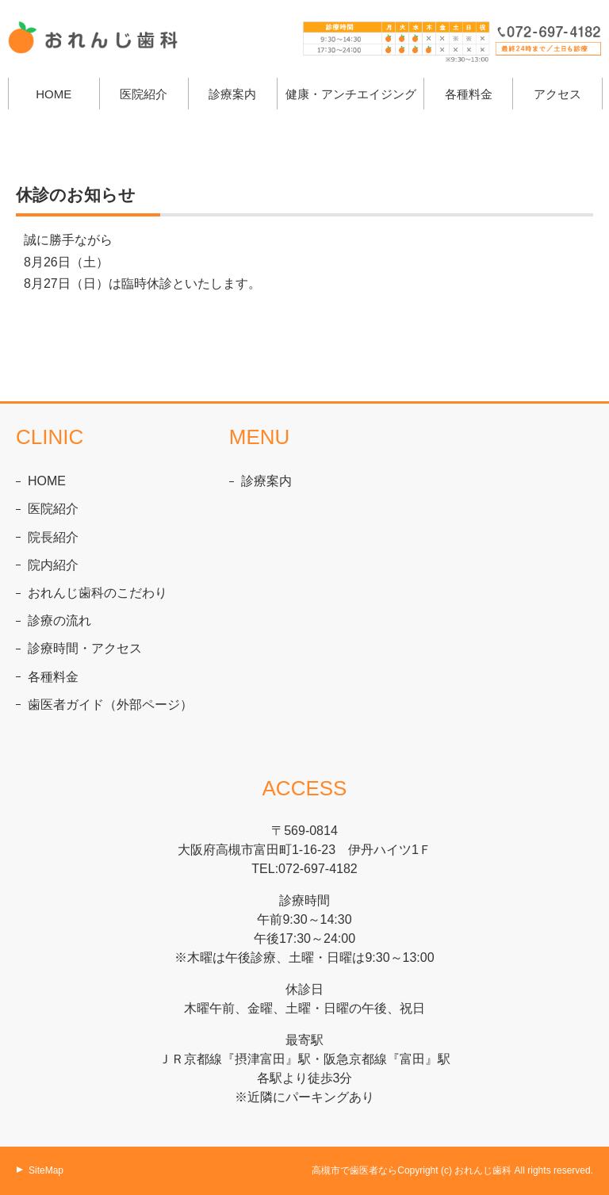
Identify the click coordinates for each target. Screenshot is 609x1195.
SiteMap (46, 1170)
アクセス (557, 94)
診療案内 (232, 94)
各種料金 (468, 94)
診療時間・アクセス (85, 648)
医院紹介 (53, 508)
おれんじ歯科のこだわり (97, 592)
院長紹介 (53, 537)
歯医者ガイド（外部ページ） (110, 704)
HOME (53, 94)
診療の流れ (59, 620)
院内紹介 (53, 565)
